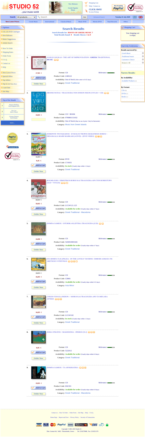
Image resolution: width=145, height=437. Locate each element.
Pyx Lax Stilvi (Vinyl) (14, 111)
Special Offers (8, 76)
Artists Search (7, 43)
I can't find (6, 88)
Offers (126, 21)
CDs (123, 90)
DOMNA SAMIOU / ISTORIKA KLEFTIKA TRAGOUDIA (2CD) (72, 223)
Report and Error (64, 417)
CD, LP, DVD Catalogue (11, 32)
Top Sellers (6, 80)
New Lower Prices (12, 21)
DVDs (124, 94)
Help (90, 6)
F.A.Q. (5, 60)
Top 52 (10, 84)
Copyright (64, 429)
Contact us (96, 6)
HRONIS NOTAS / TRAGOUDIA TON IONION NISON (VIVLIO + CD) (75, 93)
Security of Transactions (88, 417)
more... (12, 123)
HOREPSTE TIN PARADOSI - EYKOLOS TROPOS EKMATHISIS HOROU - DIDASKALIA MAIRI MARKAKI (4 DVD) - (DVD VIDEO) (77, 135)
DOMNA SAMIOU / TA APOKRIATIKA (62, 367)
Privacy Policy (74, 417)
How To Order (8, 48)
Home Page (53, 417)
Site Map (6, 91)
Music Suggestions (9, 39)
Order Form (7, 56)
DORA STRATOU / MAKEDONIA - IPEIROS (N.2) (67, 332)
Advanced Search (99, 17)
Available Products (128, 81)
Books (124, 97)
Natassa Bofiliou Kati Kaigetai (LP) (14, 105)
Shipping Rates (8, 52)
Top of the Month (9, 100)
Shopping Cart (93, 3)
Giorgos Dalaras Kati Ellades (14, 117)
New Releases (7, 35)
